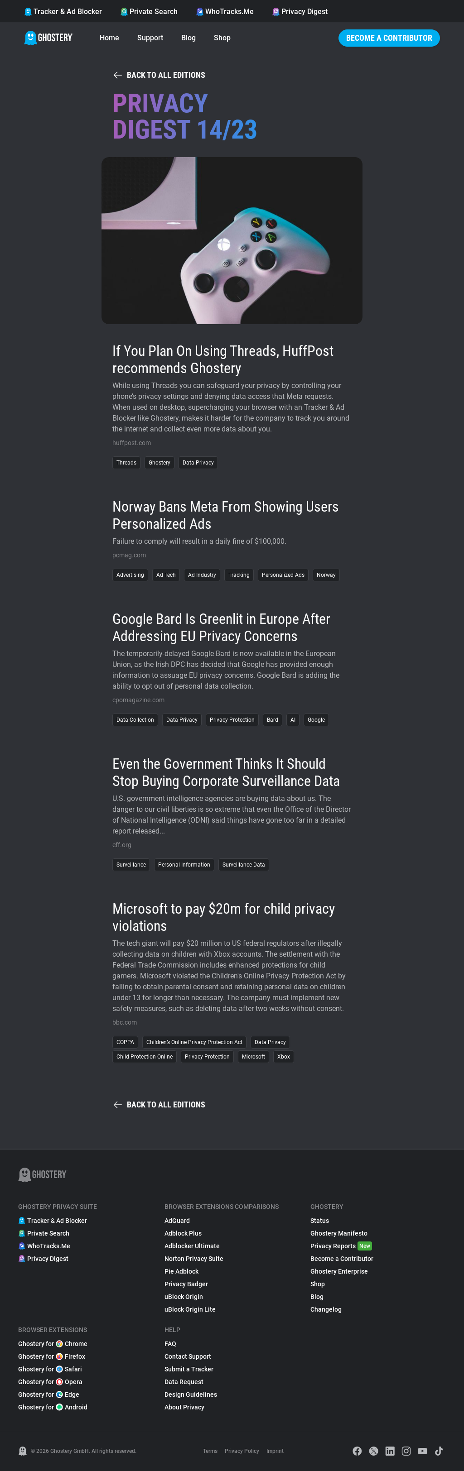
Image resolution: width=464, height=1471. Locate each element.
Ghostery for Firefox (51, 1356)
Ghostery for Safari (50, 1369)
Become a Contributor (389, 38)
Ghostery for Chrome (52, 1343)
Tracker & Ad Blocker (63, 11)
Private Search (149, 11)
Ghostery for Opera (50, 1381)
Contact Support (187, 1356)
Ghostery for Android (52, 1407)
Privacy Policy (242, 1451)
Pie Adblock (181, 1271)
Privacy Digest (300, 11)
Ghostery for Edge (48, 1394)
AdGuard (177, 1220)
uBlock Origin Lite (190, 1309)
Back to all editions (158, 75)
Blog (188, 38)
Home (109, 38)
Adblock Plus (183, 1233)
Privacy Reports (341, 1246)
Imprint (275, 1451)
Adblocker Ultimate (192, 1246)
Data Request (183, 1381)
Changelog (326, 1309)
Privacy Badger (186, 1284)
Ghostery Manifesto (338, 1233)
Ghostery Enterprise (339, 1271)
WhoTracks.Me (225, 11)
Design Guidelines (190, 1394)
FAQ (170, 1343)
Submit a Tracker (188, 1369)
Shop (222, 38)
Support (150, 38)
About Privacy (184, 1407)
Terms (210, 1451)
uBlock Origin (183, 1296)
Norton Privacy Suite (193, 1258)
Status (319, 1220)
